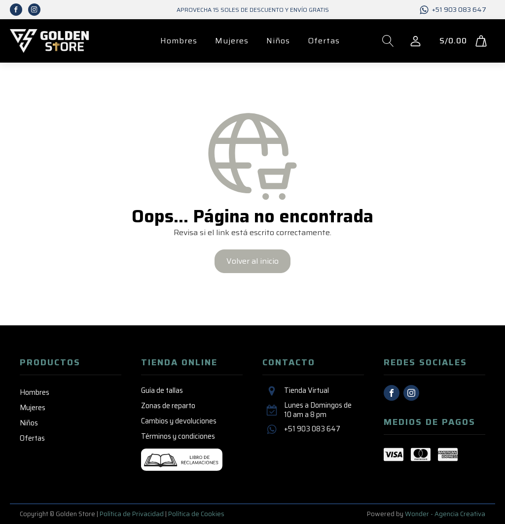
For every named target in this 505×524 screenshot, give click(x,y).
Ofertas (324, 41)
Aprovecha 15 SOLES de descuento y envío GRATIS (253, 9)
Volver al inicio (252, 261)
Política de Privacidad (132, 514)
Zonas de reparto (168, 405)
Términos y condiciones (178, 436)
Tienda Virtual (306, 390)
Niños (278, 41)
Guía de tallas (162, 390)
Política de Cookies (196, 514)
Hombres (178, 41)
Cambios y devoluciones (178, 421)
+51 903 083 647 (459, 10)
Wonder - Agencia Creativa (445, 514)
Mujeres (232, 41)
